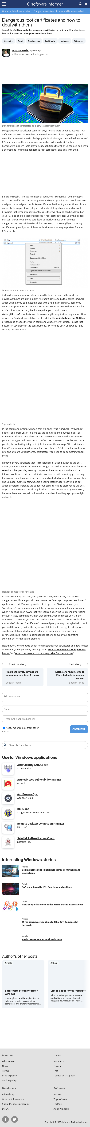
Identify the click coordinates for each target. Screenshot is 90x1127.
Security (8, 41)
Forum (57, 1065)
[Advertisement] (45, 71)
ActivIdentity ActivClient (32, 765)
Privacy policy (9, 1075)
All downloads (61, 1108)
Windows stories (21, 11)
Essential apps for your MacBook (68, 990)
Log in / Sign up (86, 4)
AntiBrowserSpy (27, 794)
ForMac (58, 1103)
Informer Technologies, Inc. (75, 1122)
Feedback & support (64, 1075)
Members (59, 1061)
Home (5, 11)
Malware (65, 41)
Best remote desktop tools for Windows (21, 992)
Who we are (8, 1061)
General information (13, 1099)
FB (5, 1119)
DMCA (5, 1108)
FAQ (56, 1070)
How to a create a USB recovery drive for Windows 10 (44, 653)
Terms (5, 1070)
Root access (34, 41)
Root (20, 41)
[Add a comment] (45, 697)
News (5, 1065)
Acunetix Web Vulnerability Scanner (39, 779)
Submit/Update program (15, 1103)
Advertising (8, 1094)
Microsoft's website (20, 314)
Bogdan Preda (20, 50)
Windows (78, 41)
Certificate (50, 41)
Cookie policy (9, 1080)
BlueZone (23, 809)
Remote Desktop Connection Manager (40, 823)
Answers (58, 1094)
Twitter (14, 1119)
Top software (61, 1099)
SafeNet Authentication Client (36, 838)
